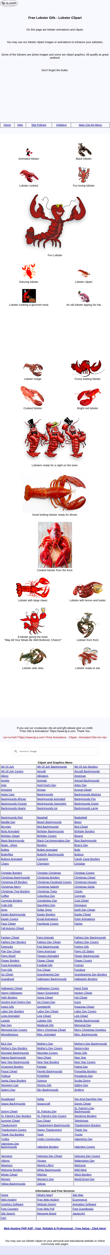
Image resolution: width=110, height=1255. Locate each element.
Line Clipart (44, 1015)
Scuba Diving (82, 1080)
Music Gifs (80, 1052)
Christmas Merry (11, 886)
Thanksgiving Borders (87, 1125)
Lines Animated (10, 1015)
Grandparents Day (48, 974)
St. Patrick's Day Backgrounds (84, 1110)
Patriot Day (81, 1066)
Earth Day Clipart (84, 909)
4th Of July (7, 766)
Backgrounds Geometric (51, 803)
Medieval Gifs (45, 1025)
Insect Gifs (7, 1006)
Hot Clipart (80, 997)
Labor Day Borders (12, 1011)
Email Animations (47, 918)
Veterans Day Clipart (49, 1156)
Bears (77, 822)
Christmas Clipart (84, 877)
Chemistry (43, 863)
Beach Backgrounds (49, 822)
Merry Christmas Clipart (51, 1029)
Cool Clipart (81, 900)
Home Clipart (45, 997)
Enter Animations (84, 918)
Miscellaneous (9, 1034)
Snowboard (8, 1099)
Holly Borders (9, 997)
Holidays (61, 124)
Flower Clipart (45, 960)
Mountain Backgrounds (15, 1052)
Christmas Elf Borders (14, 882)
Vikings (5, 1160)
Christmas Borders (48, 877)
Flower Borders (10, 960)
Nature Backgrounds (13, 1057)
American (80, 775)
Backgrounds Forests (14, 803)
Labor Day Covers (85, 1011)
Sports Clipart (82, 1103)
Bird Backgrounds (48, 826)
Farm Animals (45, 937)
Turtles (5, 1139)
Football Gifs (44, 965)
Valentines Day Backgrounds (10, 1145)
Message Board (46, 1213)
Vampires (6, 1156)
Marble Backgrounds (86, 1020)
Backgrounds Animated (51, 798)
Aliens (4, 775)
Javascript (78, 1213)
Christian (79, 863)
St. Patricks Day (47, 1111)
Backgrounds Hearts (13, 808)
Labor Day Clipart (47, 1011)
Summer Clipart (10, 1120)
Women (5, 1179)
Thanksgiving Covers (13, 1129)
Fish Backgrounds (48, 946)
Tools (40, 1134)
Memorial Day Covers (14, 1029)
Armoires (6, 789)
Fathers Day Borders (13, 942)
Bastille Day (8, 822)
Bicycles (6, 826)
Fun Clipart (43, 969)
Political (5, 1075)
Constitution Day (47, 900)
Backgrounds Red (12, 817)
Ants (3, 785)
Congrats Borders (11, 900)
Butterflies (7, 854)
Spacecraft (43, 1103)
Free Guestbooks (82, 1208)
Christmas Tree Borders (15, 891)
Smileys (79, 1089)
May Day (6, 1025)
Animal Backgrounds (86, 780)
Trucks (78, 1134)
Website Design (46, 1204)
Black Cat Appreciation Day (53, 840)
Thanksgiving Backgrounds (53, 1125)
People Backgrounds (49, 1071)
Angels (5, 780)
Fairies (78, 923)
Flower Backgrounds (86, 955)
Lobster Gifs (44, 1020)
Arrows (41, 789)
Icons (77, 1002)
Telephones (81, 1120)
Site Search (8, 1213)
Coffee (5, 895)
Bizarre (78, 835)
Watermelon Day (84, 1160)
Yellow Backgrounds (13, 1183)
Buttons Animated (11, 858)
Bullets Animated (47, 849)
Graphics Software (12, 1204)
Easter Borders (46, 914)
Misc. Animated (46, 1034)
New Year (80, 1057)
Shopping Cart (9, 1085)
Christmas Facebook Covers (54, 882)
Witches (42, 1174)
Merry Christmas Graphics (90, 1029)
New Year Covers (85, 1062)
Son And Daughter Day (88, 1099)
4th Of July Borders (86, 766)
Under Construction (49, 1139)
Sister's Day (8, 1089)
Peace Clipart (9, 1071)
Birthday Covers (47, 835)
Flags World (8, 955)
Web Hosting (9, 1199)
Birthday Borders (84, 831)
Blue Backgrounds (85, 840)
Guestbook (7, 978)
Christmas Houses (85, 882)
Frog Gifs (6, 969)
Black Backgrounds (12, 840)
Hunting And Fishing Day (16, 1002)
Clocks (78, 891)
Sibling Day (81, 1085)
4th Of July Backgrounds (52, 766)
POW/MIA (43, 1075)
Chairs (5, 863)
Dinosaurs (80, 905)
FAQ (3, 1218)
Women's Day (45, 1179)
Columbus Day (46, 895)
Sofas (40, 1099)
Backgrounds (45, 794)
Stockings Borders (85, 1115)
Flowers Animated (48, 955)
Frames (79, 965)
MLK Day (6, 1043)
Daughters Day (46, 905)
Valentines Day (83, 1139)
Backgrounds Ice (47, 808)
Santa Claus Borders (13, 1080)
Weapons (6, 1165)
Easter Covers (9, 918)
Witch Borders (83, 1174)
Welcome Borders (12, 1169)
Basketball (80, 817)
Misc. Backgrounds (85, 1034)
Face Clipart (8, 923)
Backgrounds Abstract (87, 794)
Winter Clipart (9, 1174)
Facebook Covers (48, 923)
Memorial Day (82, 1025)
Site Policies (38, 124)
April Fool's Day (46, 785)
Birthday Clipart (10, 835)
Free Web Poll (45, 1208)
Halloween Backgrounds (52, 978)
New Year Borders (48, 1062)
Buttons (79, 854)
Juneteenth (44, 1006)
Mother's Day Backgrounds (90, 1043)
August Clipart (83, 789)
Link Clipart (81, 1015)
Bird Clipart (81, 826)
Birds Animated (10, 831)
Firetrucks (7, 946)
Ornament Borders (12, 1066)
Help (20, 124)
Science (42, 1080)
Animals (42, 780)
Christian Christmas (49, 872)
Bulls (77, 849)
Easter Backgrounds (13, 914)
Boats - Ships (9, 845)
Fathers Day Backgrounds (90, 937)
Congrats (79, 895)
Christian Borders (11, 872)
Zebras (41, 1183)
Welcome (80, 1165)
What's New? (45, 1194)
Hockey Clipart (83, 992)
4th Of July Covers (12, 771)
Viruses (41, 1160)
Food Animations (11, 965)
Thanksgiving (9, 1125)
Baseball (42, 817)
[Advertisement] (55, 97)
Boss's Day (81, 845)
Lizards (5, 1020)
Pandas (41, 1066)
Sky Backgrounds (47, 1089)
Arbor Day (80, 785)
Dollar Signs (44, 909)
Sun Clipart (44, 1120)
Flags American (46, 951)
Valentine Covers (84, 1146)
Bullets (5, 849)
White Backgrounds (49, 1169)
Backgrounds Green (86, 803)
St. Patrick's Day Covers (51, 1115)
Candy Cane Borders (87, 858)
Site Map (77, 1194)
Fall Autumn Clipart (12, 928)
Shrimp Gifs (44, 1085)
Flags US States (84, 951)
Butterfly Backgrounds (50, 854)
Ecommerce (79, 1199)
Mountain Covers (47, 1052)
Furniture (79, 969)
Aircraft (41, 771)
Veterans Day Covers (87, 1156)
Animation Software (84, 1204)
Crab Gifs (6, 905)
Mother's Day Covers (50, 1048)
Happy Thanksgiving (49, 1129)
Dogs (4, 909)
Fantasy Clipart (10, 937)
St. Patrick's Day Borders (16, 1115)
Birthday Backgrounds (50, 831)
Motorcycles (81, 1048)
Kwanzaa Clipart (84, 1006)
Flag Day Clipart (10, 951)
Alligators (42, 775)
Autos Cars (7, 794)
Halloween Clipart (11, 988)
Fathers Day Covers (86, 942)
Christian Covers (84, 872)
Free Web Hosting (48, 1199)
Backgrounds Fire (85, 798)
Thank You (80, 1129)
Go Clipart (7, 974)
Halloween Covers (48, 988)
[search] (54, 751)
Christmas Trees (47, 891)
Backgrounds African (13, 798)
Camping (42, 858)
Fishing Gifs (81, 946)
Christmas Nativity (48, 886)
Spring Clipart (9, 1111)
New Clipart (44, 1057)
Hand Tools (81, 988)
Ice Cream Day (46, 1002)
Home (7, 124)
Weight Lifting (45, 1165)
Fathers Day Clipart (49, 942)
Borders (42, 845)
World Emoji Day (84, 1179)
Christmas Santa (84, 886)
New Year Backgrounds (15, 1062)
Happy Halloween (11, 992)
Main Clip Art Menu (90, 124)
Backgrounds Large (86, 808)
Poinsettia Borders (85, 1071)
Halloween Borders (85, 978)
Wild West (80, 1169)
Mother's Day (45, 1043)
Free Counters (9, 1208)
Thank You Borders (12, 1134)
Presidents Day (83, 1075)
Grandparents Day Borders (90, 974)
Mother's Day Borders (14, 1048)
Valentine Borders (48, 1146)
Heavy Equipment (48, 992)
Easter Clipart (82, 914)
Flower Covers (83, 960)
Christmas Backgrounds (15, 877)
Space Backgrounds (13, 1103)
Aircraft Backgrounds (87, 771)
